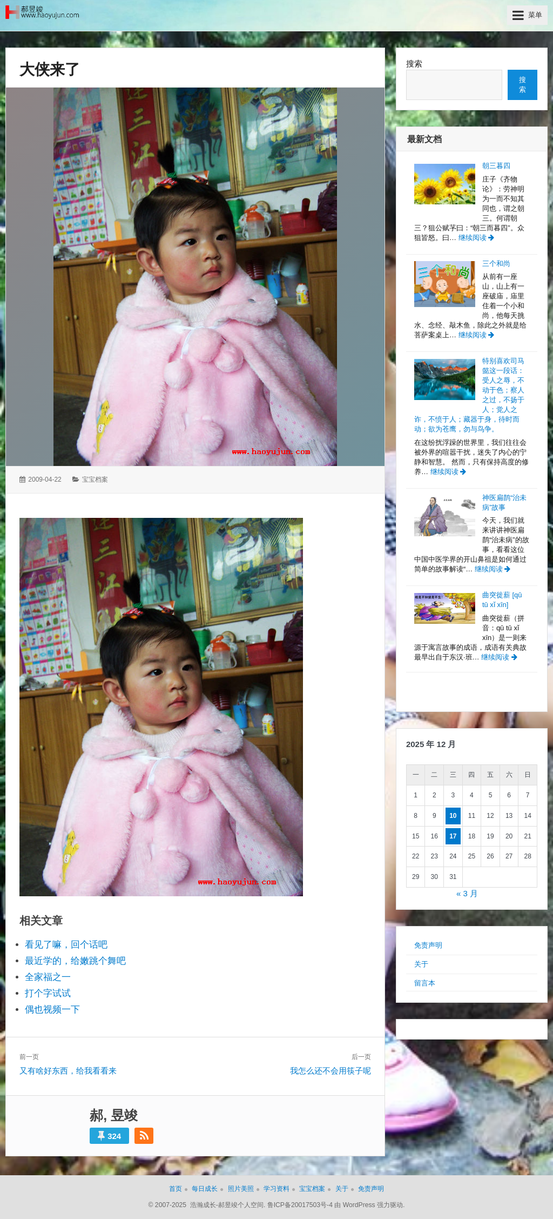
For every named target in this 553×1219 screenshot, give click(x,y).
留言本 (424, 983)
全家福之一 (48, 977)
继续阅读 (476, 238)
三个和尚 (496, 263)
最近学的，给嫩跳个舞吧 (75, 961)
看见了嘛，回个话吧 (66, 945)
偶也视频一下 (52, 1009)
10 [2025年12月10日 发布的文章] (452, 816)
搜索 (414, 63)
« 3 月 (467, 893)
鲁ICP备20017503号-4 (300, 1205)
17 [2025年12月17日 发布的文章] (452, 836)
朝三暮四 (496, 166)
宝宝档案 (95, 479)
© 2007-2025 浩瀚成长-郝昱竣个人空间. (207, 1205)
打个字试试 (48, 993)
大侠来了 (49, 69)
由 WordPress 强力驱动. (369, 1205)
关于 (421, 964)
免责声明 (428, 945)
